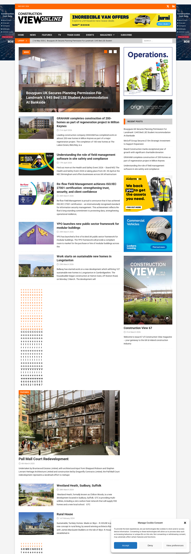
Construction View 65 (62, 331)
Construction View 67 (138, 328)
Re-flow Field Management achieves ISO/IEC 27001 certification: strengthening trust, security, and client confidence (86, 187)
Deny (150, 545)
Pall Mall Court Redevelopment (43, 406)
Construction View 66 (32, 331)
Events (90, 35)
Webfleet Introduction (93, 511)
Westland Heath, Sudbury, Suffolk (79, 432)
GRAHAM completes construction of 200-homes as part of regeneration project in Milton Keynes (88, 121)
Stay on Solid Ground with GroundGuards (34, 513)
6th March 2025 (27, 410)
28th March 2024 (66, 436)
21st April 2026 (65, 129)
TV (59, 35)
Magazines (106, 35)
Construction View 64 (92, 331)
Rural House (65, 461)
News (33, 35)
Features (47, 35)
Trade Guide (73, 35)
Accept (125, 545)
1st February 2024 (66, 465)
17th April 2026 (65, 162)
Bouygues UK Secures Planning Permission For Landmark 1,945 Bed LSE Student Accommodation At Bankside (67, 97)
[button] (185, 522)
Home (21, 35)
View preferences (175, 545)
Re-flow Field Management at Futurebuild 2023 (60, 514)
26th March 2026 (66, 195)
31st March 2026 (133, 332)
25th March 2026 (66, 231)
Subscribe (126, 35)
